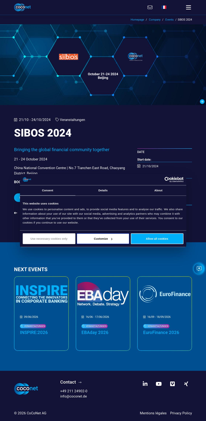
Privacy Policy (181, 413)
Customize (103, 238)
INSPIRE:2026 (34, 332)
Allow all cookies (157, 238)
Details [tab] (103, 190)
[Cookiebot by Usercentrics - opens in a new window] (167, 179)
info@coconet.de (73, 396)
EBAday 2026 (94, 332)
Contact (68, 382)
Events (169, 19)
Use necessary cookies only (48, 238)
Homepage (137, 19)
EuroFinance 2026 (161, 332)
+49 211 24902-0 (73, 391)
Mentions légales (153, 413)
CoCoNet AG (36, 413)
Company (155, 19)
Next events (30, 269)
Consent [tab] (47, 190)
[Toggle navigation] (188, 7)
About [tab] (158, 190)
